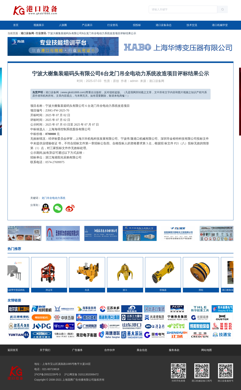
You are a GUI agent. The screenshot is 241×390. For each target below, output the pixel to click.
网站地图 (206, 349)
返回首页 (13, 349)
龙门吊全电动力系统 (53, 197)
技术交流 (192, 25)
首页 (15, 25)
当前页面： (14, 33)
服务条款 (174, 349)
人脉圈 (63, 25)
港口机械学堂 (220, 25)
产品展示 (87, 25)
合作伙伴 (109, 349)
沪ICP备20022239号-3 (47, 374)
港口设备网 (27, 33)
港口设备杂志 (164, 25)
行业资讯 (112, 25)
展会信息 (142, 349)
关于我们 (45, 349)
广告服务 (77, 349)
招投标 (137, 25)
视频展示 (39, 25)
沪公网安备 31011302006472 (81, 374)
